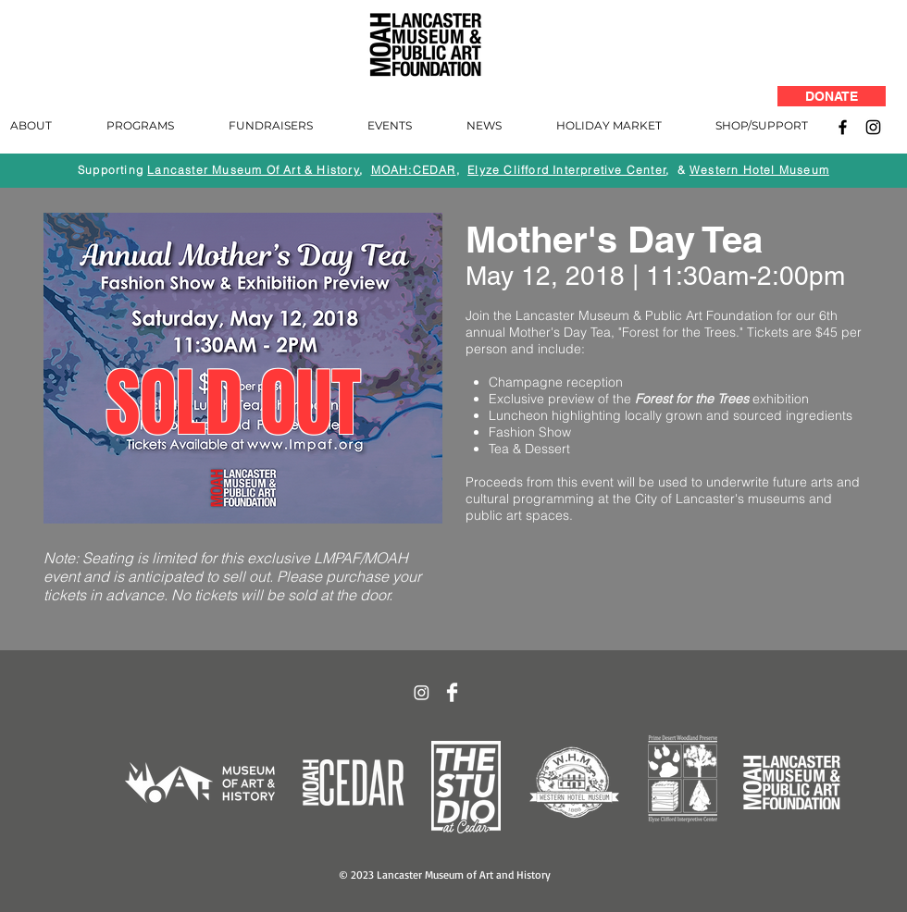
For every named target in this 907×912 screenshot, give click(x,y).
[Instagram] (873, 127)
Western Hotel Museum (759, 170)
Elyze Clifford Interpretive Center (566, 170)
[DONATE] (831, 96)
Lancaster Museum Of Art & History (253, 170)
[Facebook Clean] (452, 692)
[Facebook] (842, 127)
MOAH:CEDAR (413, 170)
